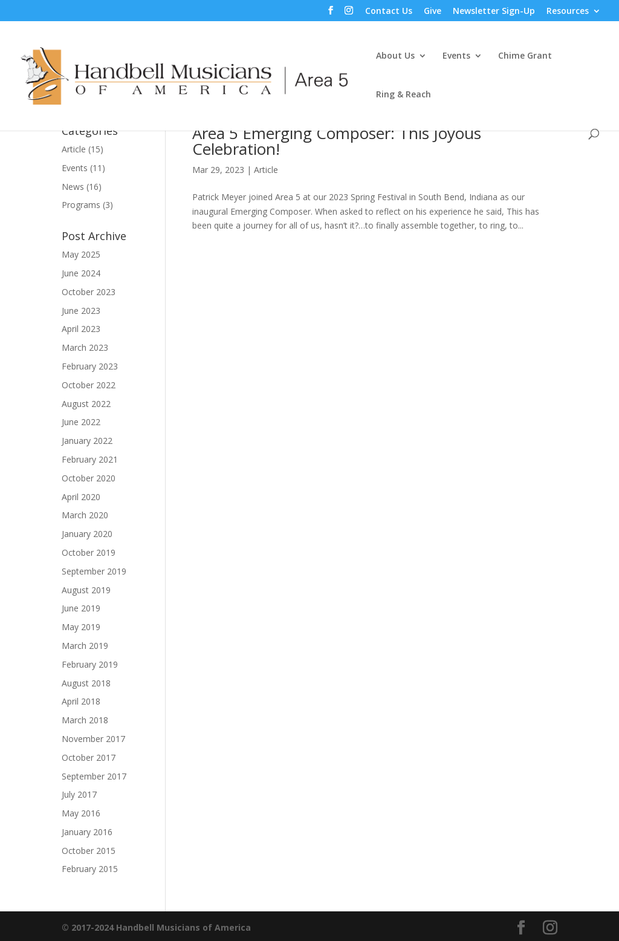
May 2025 (81, 254)
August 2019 (86, 590)
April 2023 (81, 328)
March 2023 (85, 347)
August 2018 (86, 683)
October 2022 (88, 385)
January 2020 (87, 533)
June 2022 (81, 422)
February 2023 (90, 366)
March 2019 (85, 645)
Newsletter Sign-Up (494, 11)
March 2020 (85, 515)
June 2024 (81, 273)
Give (432, 11)
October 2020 (88, 478)
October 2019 (88, 552)
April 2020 (81, 497)
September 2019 (94, 571)
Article (266, 169)
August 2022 (86, 403)
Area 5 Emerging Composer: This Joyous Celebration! (336, 141)
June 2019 (81, 608)
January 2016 (87, 832)
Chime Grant (525, 56)
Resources (567, 11)
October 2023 (88, 292)
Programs (81, 204)
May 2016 (81, 813)
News (73, 186)
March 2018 (85, 720)
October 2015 (88, 850)
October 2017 (88, 757)
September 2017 (94, 776)
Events (456, 56)
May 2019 (81, 627)
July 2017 (79, 794)
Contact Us (388, 11)
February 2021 (90, 459)
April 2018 (81, 701)
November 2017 (93, 738)
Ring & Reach (403, 95)
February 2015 (90, 868)
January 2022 (87, 440)
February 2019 (90, 664)
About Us (395, 56)
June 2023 (81, 310)
